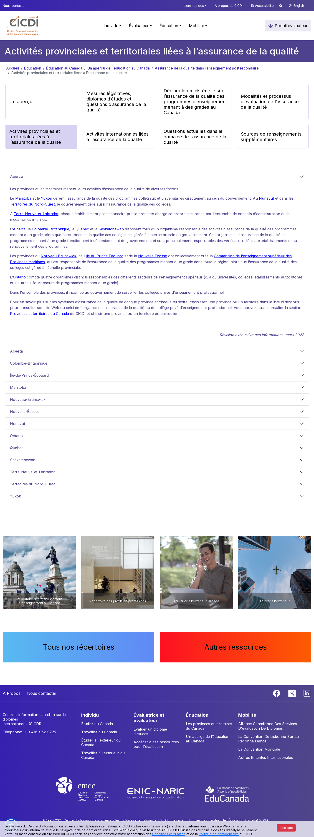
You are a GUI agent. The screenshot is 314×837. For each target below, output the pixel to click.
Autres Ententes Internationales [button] (265, 757)
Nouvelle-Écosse (24, 411)
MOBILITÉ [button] (247, 715)
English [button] (299, 6)
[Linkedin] (307, 693)
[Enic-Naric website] (156, 793)
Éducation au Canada (64, 68)
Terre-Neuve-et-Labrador (36, 213)
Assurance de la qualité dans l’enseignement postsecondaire (207, 68)
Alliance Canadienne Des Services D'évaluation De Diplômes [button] (267, 726)
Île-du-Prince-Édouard (29, 375)
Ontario (19, 277)
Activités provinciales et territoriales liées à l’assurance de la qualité (69, 72)
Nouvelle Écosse (152, 256)
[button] (23, 26)
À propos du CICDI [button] (229, 6)
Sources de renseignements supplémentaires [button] (271, 136)
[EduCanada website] (227, 793)
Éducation (32, 68)
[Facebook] (277, 693)
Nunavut (266, 198)
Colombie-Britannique (50, 229)
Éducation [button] (168, 25)
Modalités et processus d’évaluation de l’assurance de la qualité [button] (270, 101)
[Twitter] (292, 693)
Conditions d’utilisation (168, 834)
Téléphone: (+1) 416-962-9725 (29, 732)
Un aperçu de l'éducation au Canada (118, 68)
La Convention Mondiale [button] (259, 749)
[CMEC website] (88, 793)
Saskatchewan (111, 229)
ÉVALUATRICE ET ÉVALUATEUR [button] (149, 717)
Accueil (12, 68)
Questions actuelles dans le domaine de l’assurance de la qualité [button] (195, 137)
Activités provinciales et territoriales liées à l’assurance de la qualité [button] (35, 137)
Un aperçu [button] (20, 101)
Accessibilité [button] (265, 6)
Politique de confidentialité (219, 834)
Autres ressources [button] (235, 647)
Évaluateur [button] (139, 25)
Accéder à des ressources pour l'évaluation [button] (156, 744)
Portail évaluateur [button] (291, 25)
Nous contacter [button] (14, 6)
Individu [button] (111, 25)
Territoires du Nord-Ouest (32, 204)
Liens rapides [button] (194, 6)
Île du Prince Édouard (104, 256)
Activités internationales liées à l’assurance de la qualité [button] (117, 136)
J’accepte (286, 827)
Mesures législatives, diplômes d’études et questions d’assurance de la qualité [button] (116, 102)
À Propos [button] (11, 693)
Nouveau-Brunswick (58, 256)
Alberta (19, 229)
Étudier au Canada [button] (97, 723)
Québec (82, 229)
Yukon (46, 198)
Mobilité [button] (196, 25)
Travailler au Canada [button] (99, 732)
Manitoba (23, 198)
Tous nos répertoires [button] (78, 647)
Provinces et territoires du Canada (39, 313)
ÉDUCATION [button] (197, 715)
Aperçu (16, 176)
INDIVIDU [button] (90, 715)
